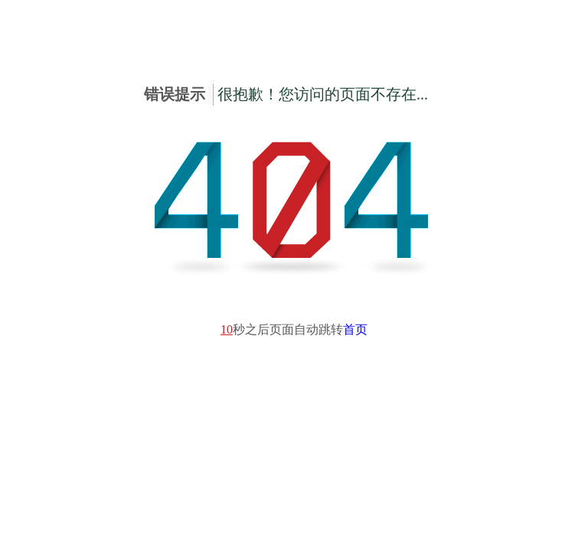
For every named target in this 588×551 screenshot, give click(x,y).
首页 (355, 329)
